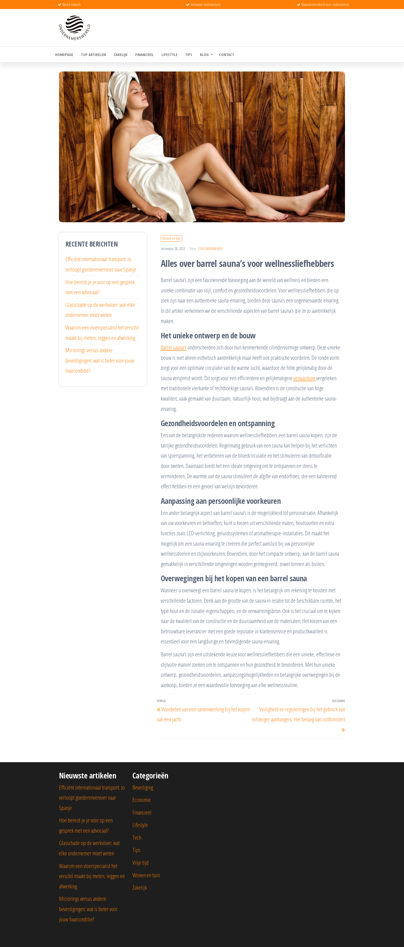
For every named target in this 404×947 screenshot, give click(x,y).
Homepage (64, 54)
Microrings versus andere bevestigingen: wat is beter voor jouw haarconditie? (99, 360)
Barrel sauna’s (174, 347)
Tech (136, 837)
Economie (141, 799)
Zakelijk (121, 54)
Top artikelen (93, 54)
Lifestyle (170, 54)
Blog (204, 54)
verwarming (304, 378)
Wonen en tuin (171, 238)
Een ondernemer (210, 248)
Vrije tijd (140, 862)
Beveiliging (142, 787)
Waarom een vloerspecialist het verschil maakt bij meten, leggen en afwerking (92, 876)
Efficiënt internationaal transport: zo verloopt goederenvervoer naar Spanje (92, 797)
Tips (188, 54)
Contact (226, 54)
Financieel (144, 54)
